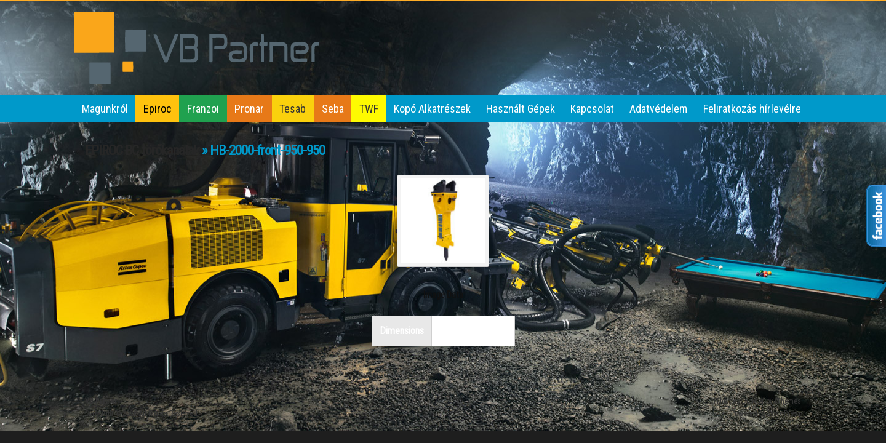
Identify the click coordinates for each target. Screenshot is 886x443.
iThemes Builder (739, 401)
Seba (333, 108)
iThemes (788, 401)
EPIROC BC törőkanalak (142, 150)
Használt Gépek (520, 108)
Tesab (292, 108)
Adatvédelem (658, 108)
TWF (368, 108)
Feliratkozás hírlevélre (752, 108)
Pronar (249, 108)
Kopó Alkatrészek (432, 108)
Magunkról (105, 108)
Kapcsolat (592, 108)
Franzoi (203, 108)
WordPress (784, 413)
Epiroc (157, 108)
